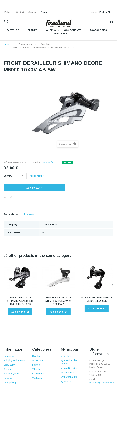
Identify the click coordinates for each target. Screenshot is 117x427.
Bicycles (36, 356)
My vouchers (67, 381)
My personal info (69, 377)
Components (25, 44)
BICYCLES (13, 30)
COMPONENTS (72, 30)
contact (20, 12)
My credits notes (69, 368)
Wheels (36, 369)
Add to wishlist (37, 176)
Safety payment (11, 373)
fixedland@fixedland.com (101, 382)
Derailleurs (46, 44)
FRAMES (32, 30)
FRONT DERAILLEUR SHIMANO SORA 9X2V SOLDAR (58, 300)
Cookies (8, 378)
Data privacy (10, 382)
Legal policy (10, 365)
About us (8, 369)
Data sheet (11, 214)
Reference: (8, 162)
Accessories (98, 30)
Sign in (44, 12)
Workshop (37, 378)
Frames (36, 365)
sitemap (32, 12)
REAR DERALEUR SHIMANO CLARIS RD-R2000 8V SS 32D (20, 300)
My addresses (68, 372)
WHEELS (51, 30)
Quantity (8, 176)
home (7, 44)
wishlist (8, 12)
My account (71, 349)
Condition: (38, 162)
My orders (66, 356)
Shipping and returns (14, 360)
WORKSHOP (61, 33)
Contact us (9, 356)
